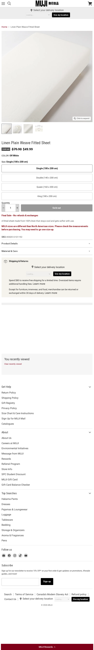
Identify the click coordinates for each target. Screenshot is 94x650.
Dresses (6, 504)
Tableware (7, 519)
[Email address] (20, 582)
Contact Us (10, 599)
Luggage (6, 514)
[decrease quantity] (3, 208)
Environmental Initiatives (15, 448)
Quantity (6, 203)
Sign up (47, 581)
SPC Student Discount (14, 474)
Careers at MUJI (10, 443)
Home (4, 27)
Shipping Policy (10, 397)
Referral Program (11, 463)
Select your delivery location (47, 10)
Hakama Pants (10, 498)
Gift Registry (8, 402)
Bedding (6, 524)
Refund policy (79, 594)
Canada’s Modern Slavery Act (52, 594)
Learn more (39, 283)
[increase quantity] (17, 208)
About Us (6, 438)
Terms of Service (24, 594)
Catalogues (8, 423)
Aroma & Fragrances (13, 535)
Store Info (7, 469)
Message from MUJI (13, 453)
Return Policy (9, 392)
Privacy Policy (9, 408)
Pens (4, 540)
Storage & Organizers (13, 530)
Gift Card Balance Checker (16, 484)
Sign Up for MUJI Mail (13, 418)
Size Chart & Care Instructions (18, 413)
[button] (47, 647)
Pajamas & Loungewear (14, 509)
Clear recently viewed (13, 364)
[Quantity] (10, 208)
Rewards (6, 458)
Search (8, 594)
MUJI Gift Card (10, 479)
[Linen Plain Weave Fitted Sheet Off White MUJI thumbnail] (7, 129)
